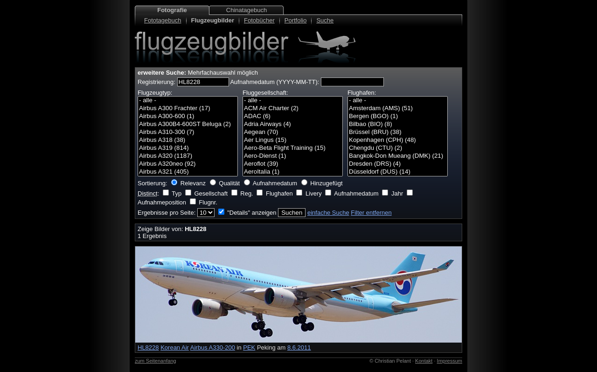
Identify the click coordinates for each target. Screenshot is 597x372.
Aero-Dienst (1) (292, 156)
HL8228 (148, 347)
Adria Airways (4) (292, 124)
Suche (324, 20)
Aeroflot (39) (292, 164)
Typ (176, 193)
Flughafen (279, 193)
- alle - (187, 101)
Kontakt (423, 361)
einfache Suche (328, 212)
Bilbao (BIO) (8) (397, 124)
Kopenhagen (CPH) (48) (397, 140)
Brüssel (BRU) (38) (397, 132)
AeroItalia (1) (292, 172)
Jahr (397, 193)
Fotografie (172, 10)
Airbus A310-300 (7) (187, 132)
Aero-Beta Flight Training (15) (292, 148)
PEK (249, 347)
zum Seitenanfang (155, 361)
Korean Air (174, 347)
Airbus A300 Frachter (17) (187, 108)
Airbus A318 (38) (187, 140)
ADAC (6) (292, 116)
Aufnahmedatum (275, 183)
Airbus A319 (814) (187, 148)
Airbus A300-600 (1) (187, 116)
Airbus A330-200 (212, 347)
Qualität (229, 183)
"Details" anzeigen (251, 212)
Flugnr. (208, 202)
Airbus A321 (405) (187, 172)
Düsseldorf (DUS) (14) (397, 172)
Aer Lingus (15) (292, 140)
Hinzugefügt (326, 183)
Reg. (246, 193)
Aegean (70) (292, 132)
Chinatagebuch (246, 10)
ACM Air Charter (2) (292, 108)
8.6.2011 (299, 347)
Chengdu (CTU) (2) (397, 148)
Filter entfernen (371, 212)
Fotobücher (259, 20)
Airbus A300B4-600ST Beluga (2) (187, 124)
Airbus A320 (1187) (187, 156)
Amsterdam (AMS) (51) (397, 108)
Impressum (449, 361)
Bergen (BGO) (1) (397, 116)
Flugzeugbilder (212, 20)
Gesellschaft (211, 193)
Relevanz (193, 183)
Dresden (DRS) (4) (397, 164)
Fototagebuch (162, 20)
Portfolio (296, 20)
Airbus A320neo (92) (187, 164)
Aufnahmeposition (162, 202)
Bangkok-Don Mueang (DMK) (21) (397, 156)
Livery (313, 193)
